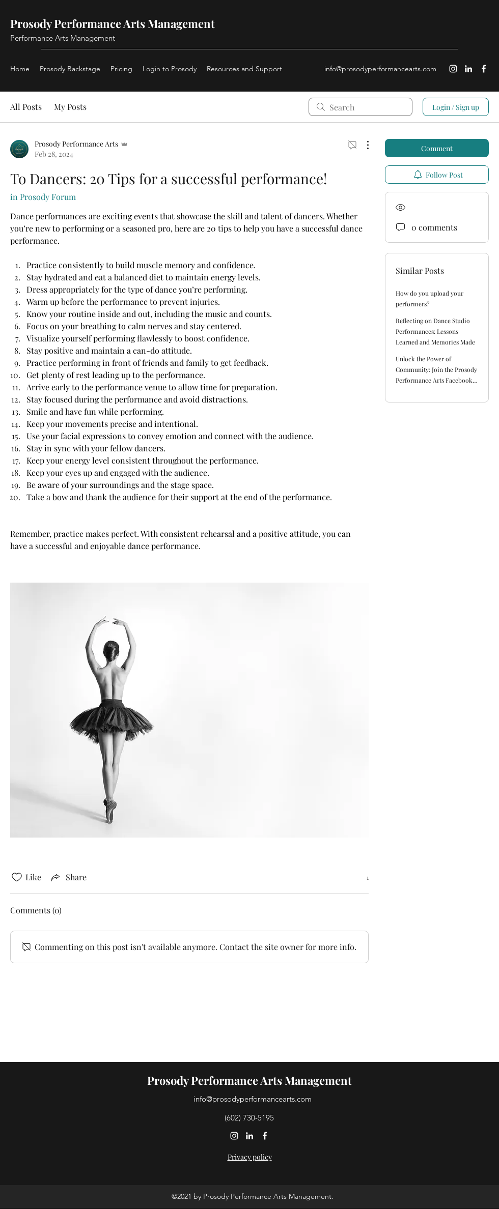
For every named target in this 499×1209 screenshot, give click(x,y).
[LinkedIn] (468, 69)
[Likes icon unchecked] (16, 877)
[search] (360, 107)
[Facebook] (484, 69)
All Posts (26, 106)
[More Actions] (362, 145)
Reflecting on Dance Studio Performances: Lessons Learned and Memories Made (435, 331)
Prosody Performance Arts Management (112, 23)
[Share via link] (68, 877)
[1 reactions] (362, 877)
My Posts (70, 106)
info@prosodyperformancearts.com (380, 68)
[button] (244, 68)
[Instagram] (453, 69)
